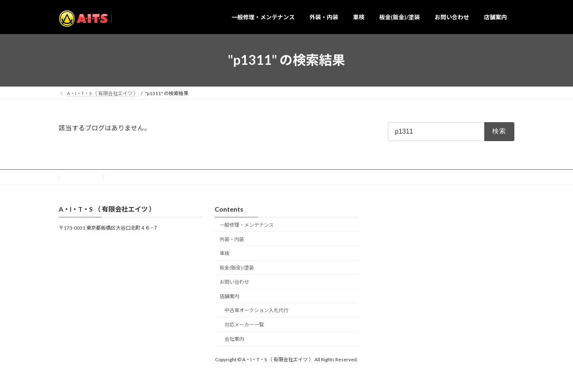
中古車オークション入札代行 (257, 310)
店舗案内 (229, 296)
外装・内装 (232, 239)
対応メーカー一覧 (244, 325)
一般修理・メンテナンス (247, 225)
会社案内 (234, 339)
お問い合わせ (81, 177)
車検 (224, 253)
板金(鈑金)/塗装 (237, 268)
